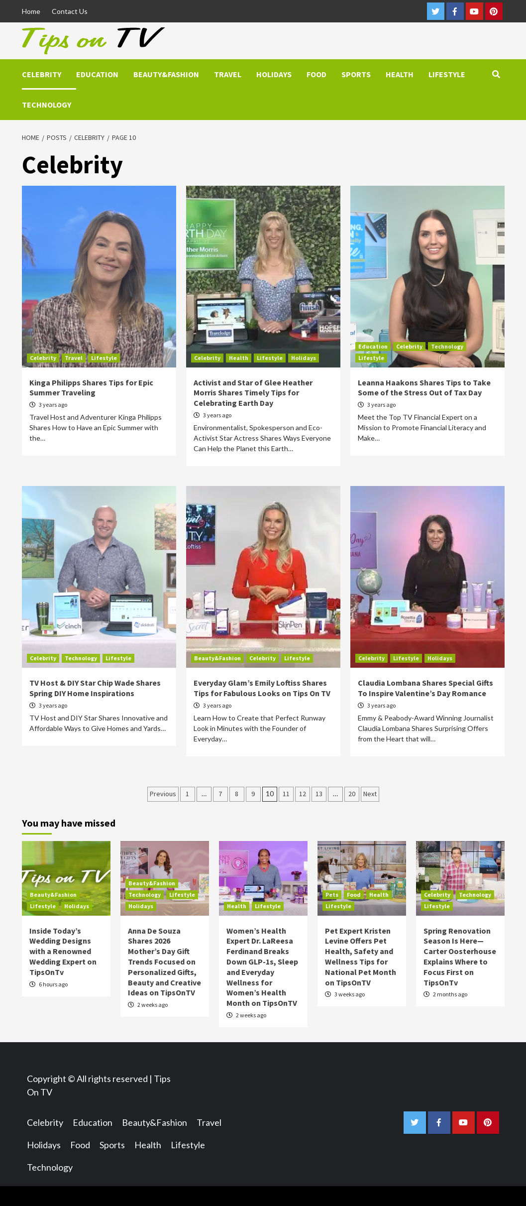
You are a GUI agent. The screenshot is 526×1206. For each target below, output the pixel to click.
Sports (356, 74)
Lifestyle (446, 74)
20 (351, 793)
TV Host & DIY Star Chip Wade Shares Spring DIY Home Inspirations (95, 688)
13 (319, 793)
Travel (227, 74)
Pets (331, 894)
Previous (163, 793)
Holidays (274, 74)
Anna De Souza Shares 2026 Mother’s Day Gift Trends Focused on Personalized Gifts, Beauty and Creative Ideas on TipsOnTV (164, 962)
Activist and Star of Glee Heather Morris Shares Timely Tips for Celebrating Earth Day (253, 392)
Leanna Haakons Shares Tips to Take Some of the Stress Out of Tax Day (424, 387)
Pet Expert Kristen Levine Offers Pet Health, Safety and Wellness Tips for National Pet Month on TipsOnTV (360, 956)
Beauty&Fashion (166, 74)
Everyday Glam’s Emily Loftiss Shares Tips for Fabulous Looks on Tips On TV (262, 688)
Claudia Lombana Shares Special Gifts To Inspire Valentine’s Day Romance (425, 688)
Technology (46, 105)
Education (97, 74)
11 (286, 793)
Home (31, 11)
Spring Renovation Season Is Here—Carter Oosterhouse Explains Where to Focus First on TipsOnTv (459, 956)
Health (400, 74)
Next (370, 793)
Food (316, 74)
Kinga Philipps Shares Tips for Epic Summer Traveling (91, 387)
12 (302, 793)
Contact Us (70, 11)
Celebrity (41, 74)
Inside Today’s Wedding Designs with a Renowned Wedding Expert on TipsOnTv (63, 951)
